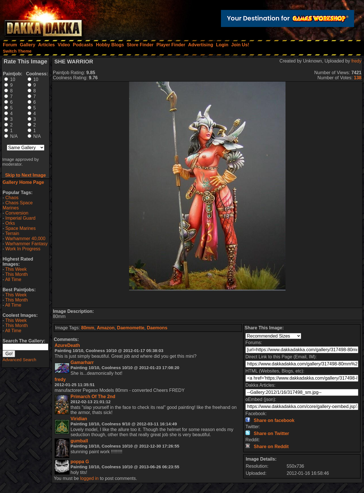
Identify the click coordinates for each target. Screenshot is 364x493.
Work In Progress (22, 248)
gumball (79, 440)
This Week (15, 269)
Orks (10, 223)
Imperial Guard (20, 218)
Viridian (79, 418)
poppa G (80, 461)
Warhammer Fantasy (26, 243)
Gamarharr (82, 362)
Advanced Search (19, 359)
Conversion (16, 213)
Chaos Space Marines (18, 205)
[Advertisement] (207, 299)
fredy (356, 61)
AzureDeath (67, 345)
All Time (13, 279)
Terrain (12, 233)
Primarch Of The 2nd (93, 396)
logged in (89, 478)
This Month (16, 274)
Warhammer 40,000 (25, 238)
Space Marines (20, 228)
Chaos (11, 197)
